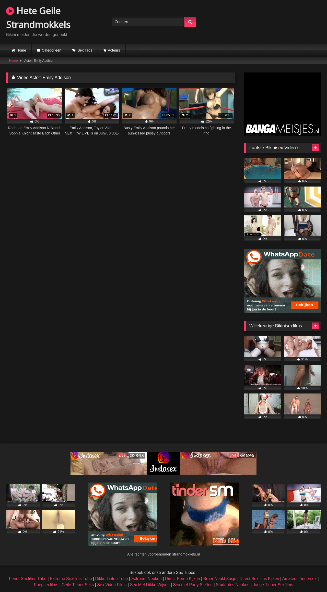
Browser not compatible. (268, 21)
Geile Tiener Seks (78, 585)
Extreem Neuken (146, 578)
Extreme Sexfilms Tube (71, 578)
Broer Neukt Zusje (219, 578)
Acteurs (114, 50)
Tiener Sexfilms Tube (27, 578)
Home (21, 50)
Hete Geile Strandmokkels (38, 18)
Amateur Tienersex (299, 578)
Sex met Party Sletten (193, 585)
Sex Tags (84, 50)
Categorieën (51, 50)
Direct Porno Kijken (182, 578)
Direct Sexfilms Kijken (259, 578)
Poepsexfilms (46, 585)
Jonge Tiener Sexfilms (273, 585)
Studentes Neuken (233, 585)
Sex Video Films (111, 585)
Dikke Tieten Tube (111, 578)
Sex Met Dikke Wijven (150, 585)
